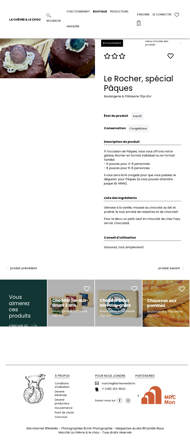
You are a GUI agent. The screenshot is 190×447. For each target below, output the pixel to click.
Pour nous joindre (110, 376)
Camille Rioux (154, 428)
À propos (62, 376)
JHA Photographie (99, 428)
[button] (138, 395)
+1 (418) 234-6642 (113, 389)
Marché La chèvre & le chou (78, 432)
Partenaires (145, 376)
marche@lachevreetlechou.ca (122, 383)
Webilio (53, 428)
